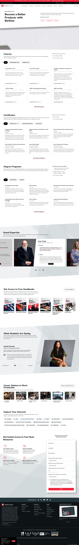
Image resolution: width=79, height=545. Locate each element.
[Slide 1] (15, 365)
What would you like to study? (55, 458)
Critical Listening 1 (9, 88)
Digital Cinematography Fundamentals (38, 88)
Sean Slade (42, 241)
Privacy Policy (74, 544)
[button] (43, 270)
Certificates (37, 6)
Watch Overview (44, 17)
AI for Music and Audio (34, 68)
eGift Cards (36, 514)
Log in (57, 437)
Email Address (51, 453)
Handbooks (36, 511)
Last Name (50, 448)
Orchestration (31, 425)
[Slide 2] (16, 365)
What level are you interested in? (55, 463)
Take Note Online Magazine (39, 513)
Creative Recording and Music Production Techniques (14, 130)
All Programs (25, 6)
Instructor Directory (50, 511)
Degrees (31, 6)
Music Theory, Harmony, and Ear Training (14, 425)
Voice (63, 425)
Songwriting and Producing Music (61, 199)
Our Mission (49, 507)
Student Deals (37, 506)
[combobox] (61, 470)
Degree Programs (24, 506)
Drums (39, 419)
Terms (70, 544)
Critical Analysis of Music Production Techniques (50, 249)
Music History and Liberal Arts (41, 422)
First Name (50, 443)
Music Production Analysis (45, 250)
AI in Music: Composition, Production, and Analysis (62, 69)
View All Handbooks (69, 289)
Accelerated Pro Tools (10, 68)
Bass (16, 419)
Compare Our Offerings (25, 511)
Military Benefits (37, 507)
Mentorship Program (38, 509)
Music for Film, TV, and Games (23, 422)
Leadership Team (50, 509)
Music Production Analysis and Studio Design (63, 129)
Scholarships (49, 513)
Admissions (49, 6)
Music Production (33, 185)
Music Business (9, 422)
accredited (29, 530)
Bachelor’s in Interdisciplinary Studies (11, 348)
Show (39, 106)
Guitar (46, 419)
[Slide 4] (19, 365)
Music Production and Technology (61, 144)
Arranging (8, 419)
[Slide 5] (21, 365)
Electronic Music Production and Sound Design (15, 144)
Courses (44, 6)
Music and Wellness (68, 419)
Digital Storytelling (58, 88)
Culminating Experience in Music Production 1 (49, 247)
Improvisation (56, 419)
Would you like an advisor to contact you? (57, 474)
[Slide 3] (18, 365)
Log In (76, 5)
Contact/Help (49, 516)
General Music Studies (34, 144)
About (55, 6)
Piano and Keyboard (43, 425)
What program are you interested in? (56, 468)
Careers (48, 514)
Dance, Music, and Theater (27, 419)
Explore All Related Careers (68, 385)
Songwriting (54, 425)
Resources (60, 6)
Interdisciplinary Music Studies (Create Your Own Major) (14, 200)
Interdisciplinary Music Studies (11, 185)
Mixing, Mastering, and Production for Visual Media (38, 130)
